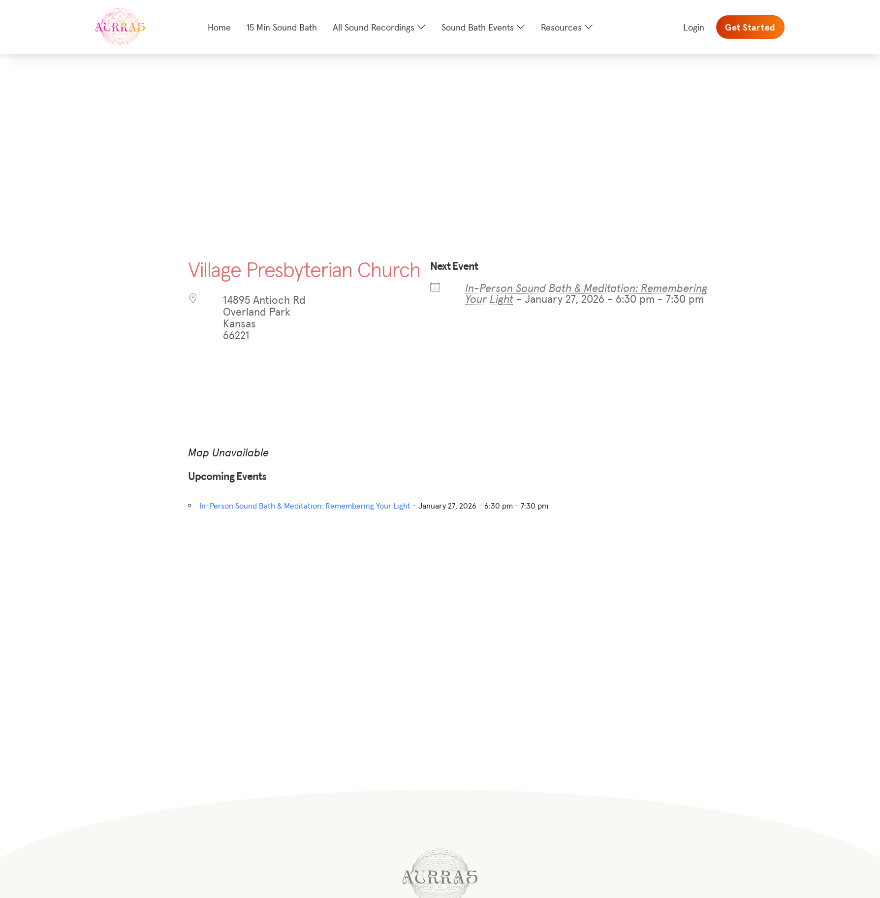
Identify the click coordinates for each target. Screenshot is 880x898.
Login (693, 27)
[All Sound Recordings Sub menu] (421, 27)
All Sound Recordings (373, 27)
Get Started (750, 27)
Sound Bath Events (477, 27)
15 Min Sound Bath (282, 27)
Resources (561, 27)
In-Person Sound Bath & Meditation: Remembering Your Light (586, 293)
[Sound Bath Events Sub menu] (520, 27)
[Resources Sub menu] (588, 27)
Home (219, 27)
